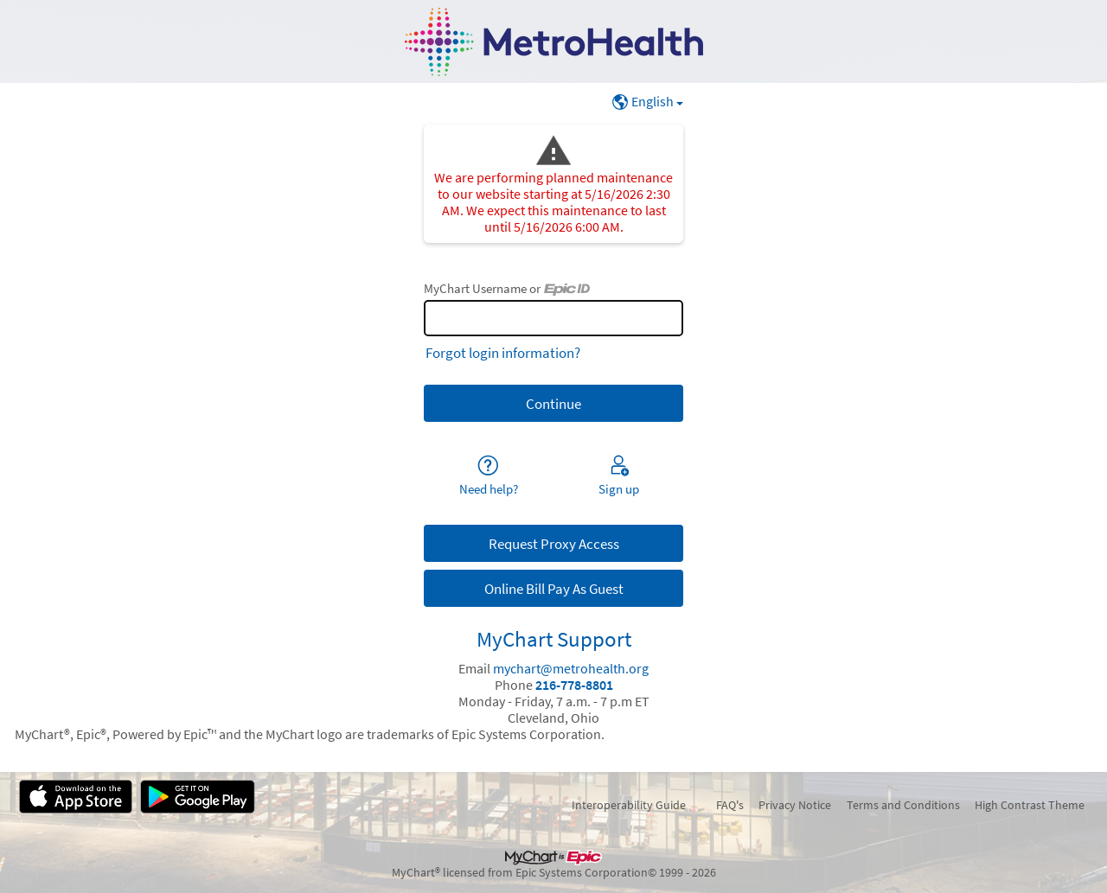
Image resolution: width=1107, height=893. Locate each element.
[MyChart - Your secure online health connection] (554, 42)
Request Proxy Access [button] (554, 543)
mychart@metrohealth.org (571, 668)
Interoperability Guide (629, 805)
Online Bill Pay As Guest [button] (554, 588)
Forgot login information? (503, 352)
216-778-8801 (574, 685)
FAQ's (730, 805)
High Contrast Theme (1030, 805)
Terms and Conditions (903, 805)
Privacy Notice (794, 805)
